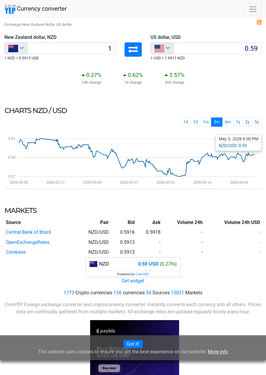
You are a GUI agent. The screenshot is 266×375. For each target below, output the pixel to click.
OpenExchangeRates (28, 242)
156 (118, 292)
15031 (177, 292)
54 (148, 292)
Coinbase (16, 252)
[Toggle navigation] (253, 9)
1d (186, 122)
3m (217, 122)
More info (218, 352)
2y (247, 122)
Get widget (133, 281)
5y (257, 122)
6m (228, 122)
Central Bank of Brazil (28, 232)
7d (195, 122)
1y (238, 122)
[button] (133, 49)
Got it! (133, 344)
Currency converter (36, 9)
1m (206, 122)
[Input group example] (72, 48)
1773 (68, 292)
